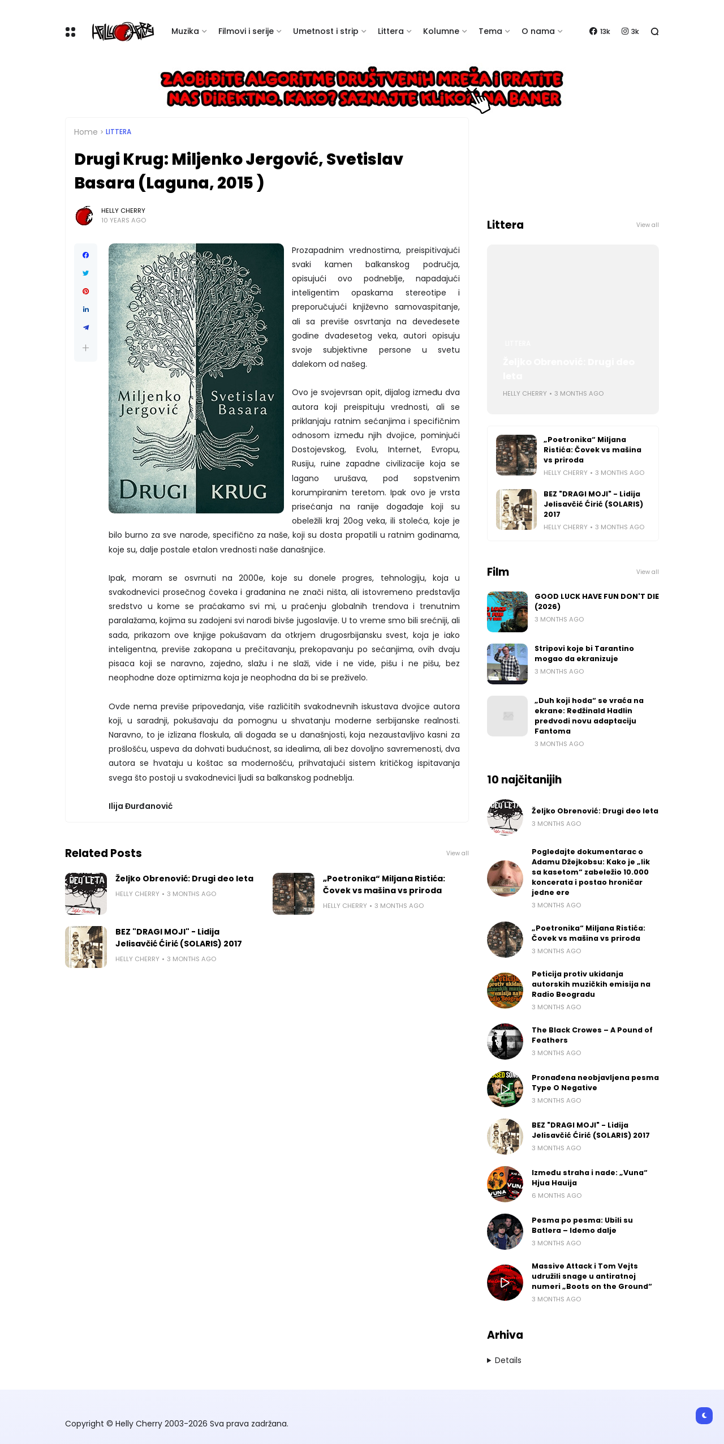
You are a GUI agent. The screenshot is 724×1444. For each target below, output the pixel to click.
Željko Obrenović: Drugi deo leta (184, 878)
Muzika (185, 31)
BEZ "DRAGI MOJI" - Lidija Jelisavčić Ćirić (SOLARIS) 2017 (178, 937)
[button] (86, 347)
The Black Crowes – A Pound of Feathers (592, 1035)
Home (86, 132)
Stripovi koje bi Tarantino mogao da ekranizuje (584, 653)
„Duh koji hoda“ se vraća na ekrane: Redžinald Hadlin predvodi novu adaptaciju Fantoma (589, 716)
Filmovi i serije (246, 31)
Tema (490, 31)
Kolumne (441, 31)
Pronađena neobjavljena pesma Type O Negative (595, 1082)
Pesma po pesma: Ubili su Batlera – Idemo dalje (582, 1225)
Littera (391, 31)
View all (457, 853)
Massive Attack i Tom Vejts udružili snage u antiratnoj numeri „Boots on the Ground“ (592, 1276)
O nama (538, 31)
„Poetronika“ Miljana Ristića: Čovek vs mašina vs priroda (384, 884)
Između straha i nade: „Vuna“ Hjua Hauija (590, 1178)
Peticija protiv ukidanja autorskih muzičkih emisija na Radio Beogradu (591, 984)
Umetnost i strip (326, 31)
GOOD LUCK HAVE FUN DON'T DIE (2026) (597, 601)
